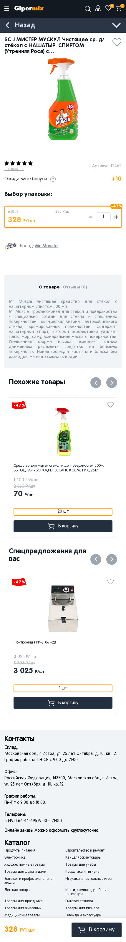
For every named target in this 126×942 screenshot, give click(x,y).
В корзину (96, 929)
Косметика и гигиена (82, 872)
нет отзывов (14, 169)
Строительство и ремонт (85, 850)
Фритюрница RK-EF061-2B (35, 642)
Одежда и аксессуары (83, 915)
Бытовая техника (79, 901)
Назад (25, 25)
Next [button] (111, 382)
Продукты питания (19, 850)
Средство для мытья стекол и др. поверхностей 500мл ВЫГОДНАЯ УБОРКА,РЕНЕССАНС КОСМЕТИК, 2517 (59, 468)
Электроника (15, 857)
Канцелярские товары (83, 857)
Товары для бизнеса (82, 908)
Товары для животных (23, 908)
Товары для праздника (23, 901)
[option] (63, 99)
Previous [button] (95, 382)
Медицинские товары (22, 915)
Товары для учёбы (80, 865)
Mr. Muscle (46, 246)
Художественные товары (24, 865)
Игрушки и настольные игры (88, 879)
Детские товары (17, 890)
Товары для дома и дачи (25, 872)
